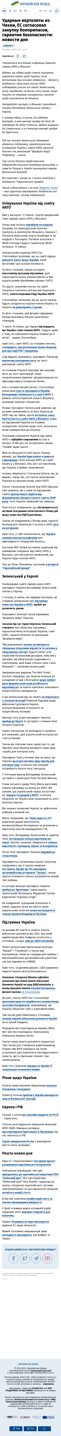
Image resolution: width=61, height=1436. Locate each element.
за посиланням (30, 992)
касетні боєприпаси (43, 988)
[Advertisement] (30, 1310)
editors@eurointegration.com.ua (39, 1373)
